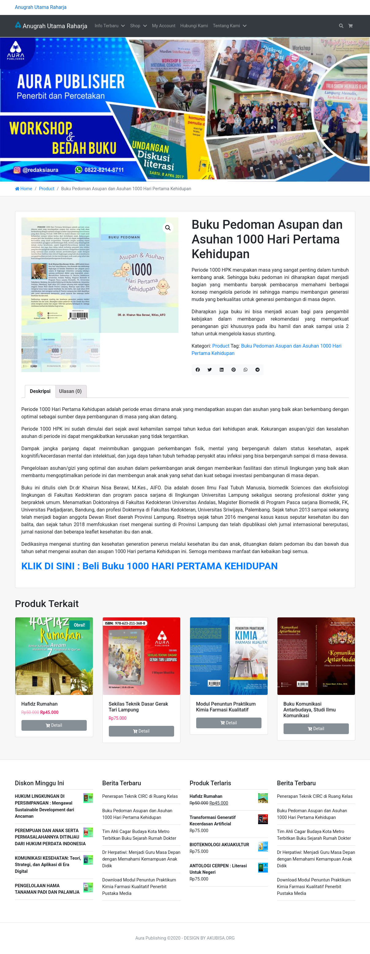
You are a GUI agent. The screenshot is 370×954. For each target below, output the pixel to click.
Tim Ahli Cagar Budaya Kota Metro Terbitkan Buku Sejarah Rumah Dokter (139, 835)
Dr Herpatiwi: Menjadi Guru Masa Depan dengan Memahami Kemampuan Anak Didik (141, 859)
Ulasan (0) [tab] (70, 391)
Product (46, 188)
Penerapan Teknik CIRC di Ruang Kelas (140, 796)
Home (23, 188)
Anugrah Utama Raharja (51, 26)
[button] (124, 26)
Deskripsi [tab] (40, 391)
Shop (135, 25)
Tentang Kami (226, 25)
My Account (163, 25)
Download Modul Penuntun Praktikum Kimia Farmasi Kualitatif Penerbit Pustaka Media (139, 886)
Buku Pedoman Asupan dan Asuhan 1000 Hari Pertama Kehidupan (137, 814)
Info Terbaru (106, 25)
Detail (54, 725)
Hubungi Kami (194, 25)
